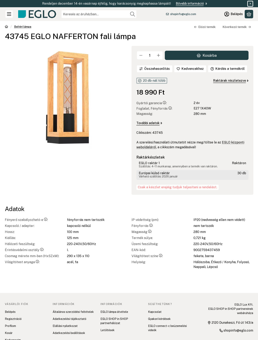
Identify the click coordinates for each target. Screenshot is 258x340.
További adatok (149, 123)
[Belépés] (233, 14)
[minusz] (141, 55)
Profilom (10, 326)
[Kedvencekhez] (190, 69)
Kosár (9, 333)
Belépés (10, 311)
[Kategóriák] (9, 14)
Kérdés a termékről (228, 69)
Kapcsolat (155, 311)
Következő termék (236, 27)
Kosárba (206, 55)
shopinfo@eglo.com (183, 14)
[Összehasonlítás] (154, 69)
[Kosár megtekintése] (249, 14)
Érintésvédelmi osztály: (24, 250)
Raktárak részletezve (230, 80)
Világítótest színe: (147, 256)
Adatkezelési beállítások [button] (69, 333)
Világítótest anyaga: (22, 262)
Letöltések (107, 330)
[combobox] (99, 14)
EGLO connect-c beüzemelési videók (167, 328)
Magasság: (142, 232)
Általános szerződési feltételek (73, 311)
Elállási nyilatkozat (65, 326)
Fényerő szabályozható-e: (26, 220)
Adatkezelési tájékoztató (69, 318)
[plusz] (158, 55)
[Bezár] (250, 4)
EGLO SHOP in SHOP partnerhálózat (114, 321)
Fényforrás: (142, 226)
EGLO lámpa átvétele (114, 311)
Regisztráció (13, 318)
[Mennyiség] (150, 55)
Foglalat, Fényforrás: (154, 108)
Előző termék (205, 27)
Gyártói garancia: (151, 103)
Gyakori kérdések (159, 318)
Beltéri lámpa (22, 26)
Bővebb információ (192, 3)
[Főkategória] (6, 27)
